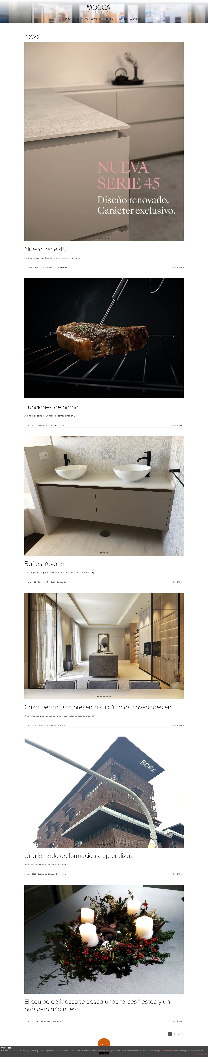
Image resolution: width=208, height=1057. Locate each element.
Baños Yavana (44, 563)
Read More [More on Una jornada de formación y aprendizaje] (177, 874)
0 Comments (63, 267)
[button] (104, 1044)
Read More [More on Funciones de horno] (177, 425)
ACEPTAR (104, 1053)
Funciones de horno (51, 407)
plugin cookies (201, 1054)
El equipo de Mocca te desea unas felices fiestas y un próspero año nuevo (97, 1005)
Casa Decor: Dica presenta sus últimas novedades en (97, 707)
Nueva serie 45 (45, 249)
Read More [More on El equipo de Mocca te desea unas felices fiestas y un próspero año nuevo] (177, 1021)
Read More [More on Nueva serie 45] (177, 267)
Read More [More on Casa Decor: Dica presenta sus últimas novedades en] (177, 725)
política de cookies (165, 1051)
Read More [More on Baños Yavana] (177, 582)
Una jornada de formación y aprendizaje (79, 855)
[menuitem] (137, 19)
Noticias (52, 267)
